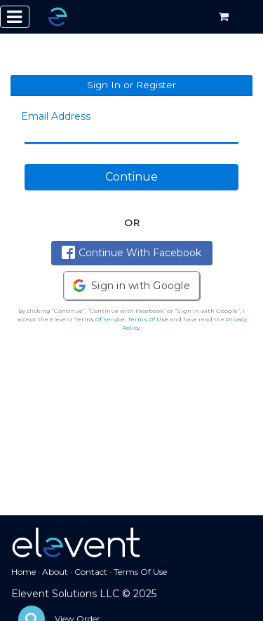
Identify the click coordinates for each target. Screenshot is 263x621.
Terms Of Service (99, 319)
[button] (131, 286)
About (55, 571)
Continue (131, 176)
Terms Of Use (148, 319)
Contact (90, 571)
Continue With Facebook (131, 252)
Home (23, 571)
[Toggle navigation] (14, 17)
